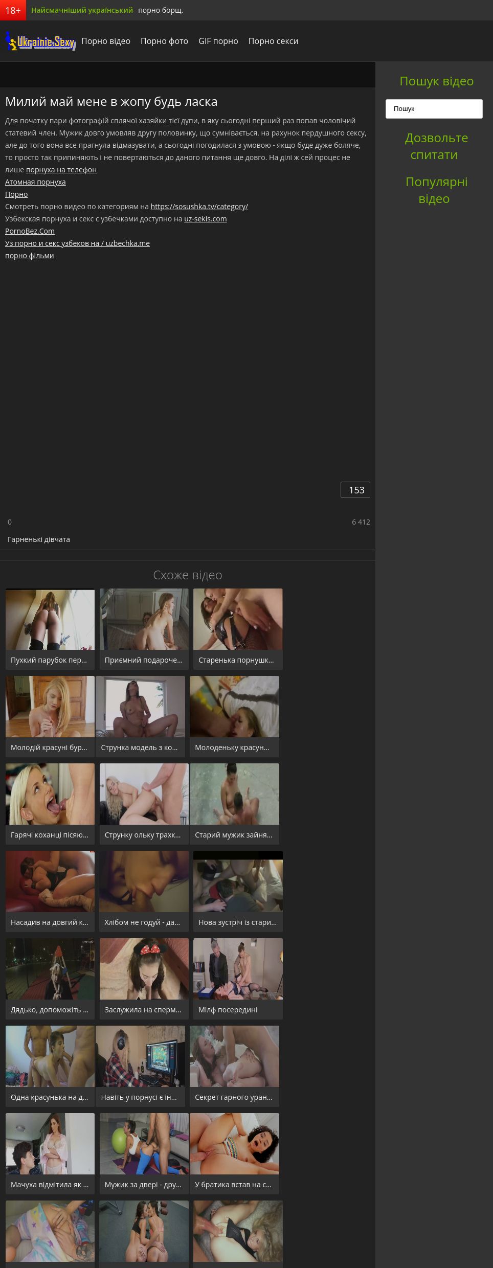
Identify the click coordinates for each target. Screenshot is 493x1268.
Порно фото (165, 41)
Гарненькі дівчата (39, 539)
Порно (16, 194)
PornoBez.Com (30, 231)
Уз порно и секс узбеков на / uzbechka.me (77, 243)
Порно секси (274, 41)
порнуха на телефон (61, 169)
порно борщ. (160, 10)
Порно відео (106, 41)
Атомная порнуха (35, 182)
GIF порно (219, 41)
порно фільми (29, 255)
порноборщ (38, 40)
